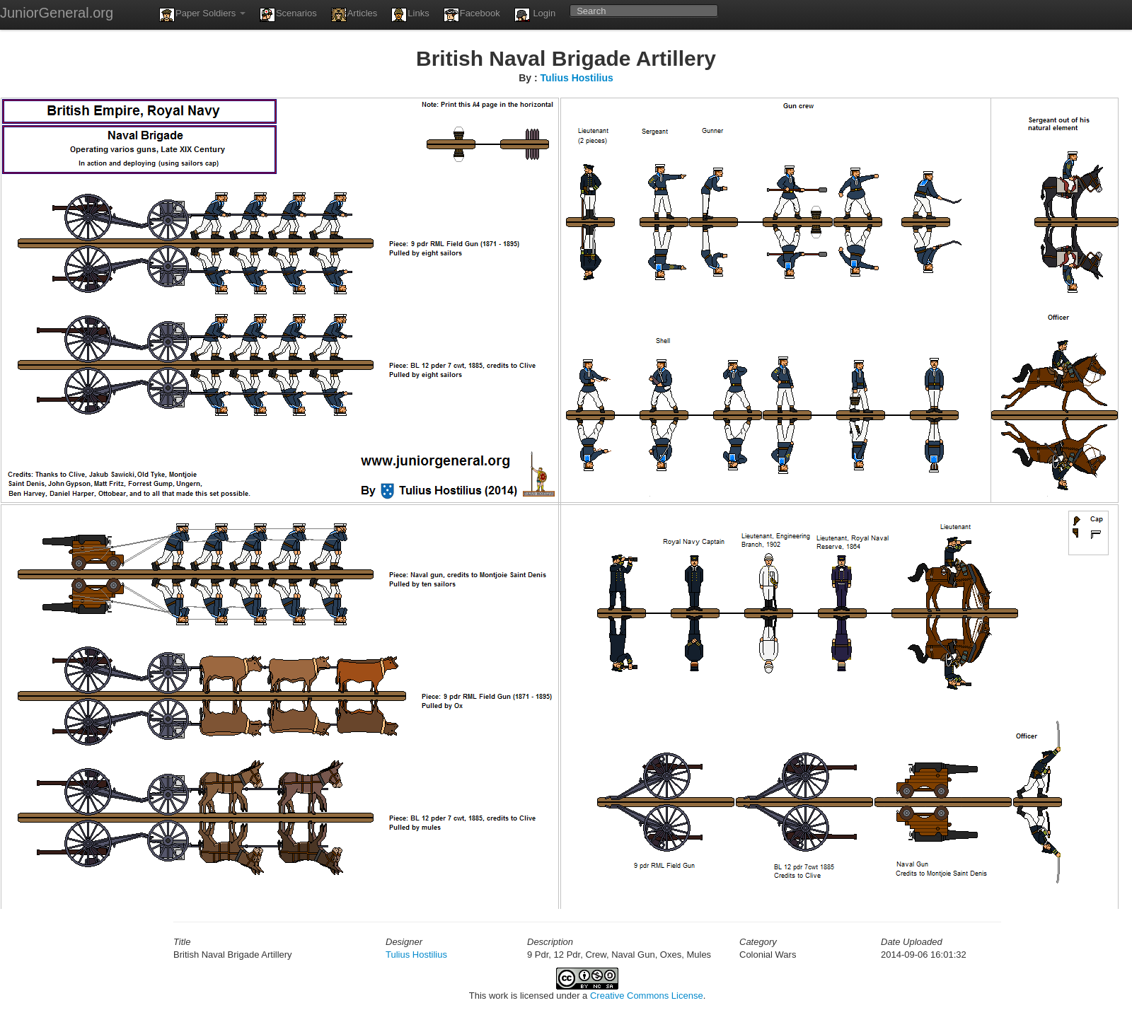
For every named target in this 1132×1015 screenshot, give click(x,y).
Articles (354, 15)
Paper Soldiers (202, 15)
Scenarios (288, 15)
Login (534, 15)
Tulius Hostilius (577, 77)
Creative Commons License (646, 995)
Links (410, 15)
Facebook (472, 15)
